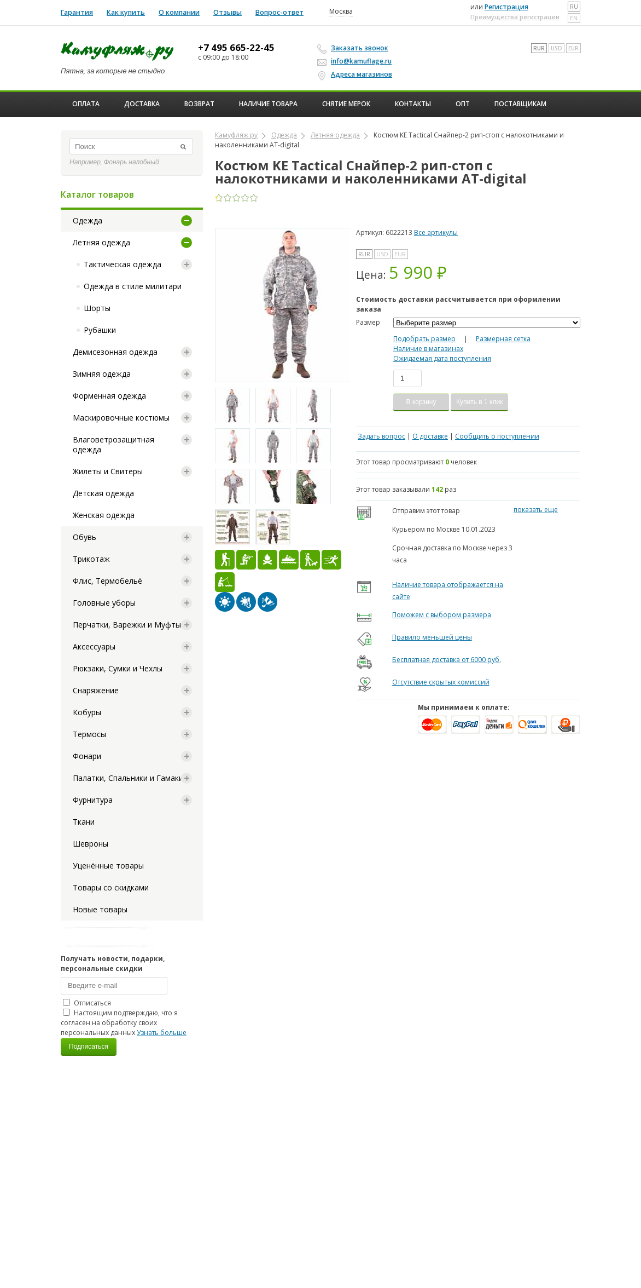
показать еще (536, 509)
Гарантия (77, 12)
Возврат (199, 103)
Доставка (142, 103)
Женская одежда (104, 515)
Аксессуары (94, 646)
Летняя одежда (101, 242)
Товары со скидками (111, 887)
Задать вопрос (381, 436)
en (574, 18)
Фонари (87, 756)
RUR (539, 48)
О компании (179, 12)
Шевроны (90, 843)
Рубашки (100, 330)
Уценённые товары (108, 865)
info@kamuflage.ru (356, 61)
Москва (341, 11)
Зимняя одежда (102, 374)
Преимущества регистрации (515, 17)
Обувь (84, 537)
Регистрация (506, 7)
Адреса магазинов (356, 74)
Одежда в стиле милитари (133, 286)
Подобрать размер (424, 338)
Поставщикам (520, 103)
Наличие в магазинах (428, 348)
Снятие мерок (346, 103)
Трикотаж (91, 559)
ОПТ (463, 103)
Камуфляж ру (236, 135)
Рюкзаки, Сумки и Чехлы (117, 668)
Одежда (87, 220)
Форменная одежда (109, 395)
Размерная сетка (503, 338)
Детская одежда (103, 493)
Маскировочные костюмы (121, 417)
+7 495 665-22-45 (236, 48)
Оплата (86, 103)
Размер (368, 322)
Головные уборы (104, 602)
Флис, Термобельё (107, 581)
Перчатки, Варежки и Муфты (127, 624)
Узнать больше (162, 1032)
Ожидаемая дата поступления (442, 358)
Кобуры (87, 712)
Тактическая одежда (122, 264)
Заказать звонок (354, 48)
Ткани (84, 822)
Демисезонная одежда (115, 352)
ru (574, 6)
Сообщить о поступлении (497, 436)
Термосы (89, 734)
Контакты (413, 103)
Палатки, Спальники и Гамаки (128, 778)
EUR (573, 48)
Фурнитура (93, 800)
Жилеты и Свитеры (108, 471)
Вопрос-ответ (279, 12)
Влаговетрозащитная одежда (113, 444)
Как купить (126, 12)
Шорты (97, 308)
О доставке (430, 436)
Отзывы (227, 12)
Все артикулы (436, 232)
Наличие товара (268, 103)
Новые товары (100, 909)
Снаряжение (96, 690)
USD (556, 48)
